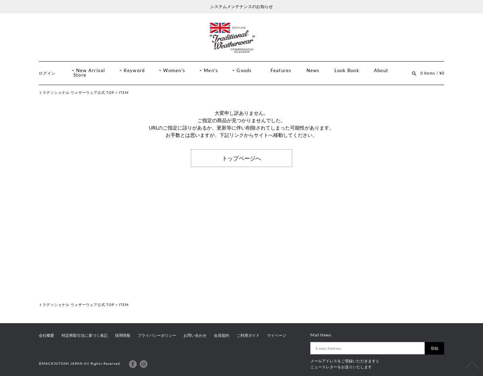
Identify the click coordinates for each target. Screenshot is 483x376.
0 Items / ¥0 (432, 73)
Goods (244, 70)
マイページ (276, 335)
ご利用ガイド (248, 335)
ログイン (47, 73)
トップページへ (241, 158)
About (381, 70)
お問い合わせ (195, 335)
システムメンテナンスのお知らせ (241, 6)
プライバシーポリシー (157, 335)
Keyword (134, 70)
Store (79, 75)
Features (281, 70)
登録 (434, 348)
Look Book (346, 70)
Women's (174, 70)
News (313, 70)
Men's (211, 70)
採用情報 (122, 335)
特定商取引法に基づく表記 (85, 335)
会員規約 (221, 335)
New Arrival (90, 70)
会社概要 (46, 335)
